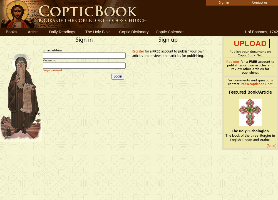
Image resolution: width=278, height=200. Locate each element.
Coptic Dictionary (134, 32)
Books (11, 32)
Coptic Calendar (169, 32)
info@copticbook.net (256, 84)
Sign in (224, 2)
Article (33, 32)
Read (271, 146)
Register (138, 51)
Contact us (259, 2)
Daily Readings (62, 32)
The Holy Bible (98, 32)
